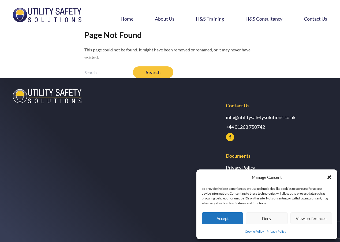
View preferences (311, 218)
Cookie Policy (254, 231)
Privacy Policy (276, 231)
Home (127, 19)
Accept (222, 218)
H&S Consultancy (263, 19)
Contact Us (315, 19)
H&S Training (210, 19)
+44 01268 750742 (245, 127)
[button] (329, 177)
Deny (266, 218)
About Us (164, 19)
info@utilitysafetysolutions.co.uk (261, 117)
